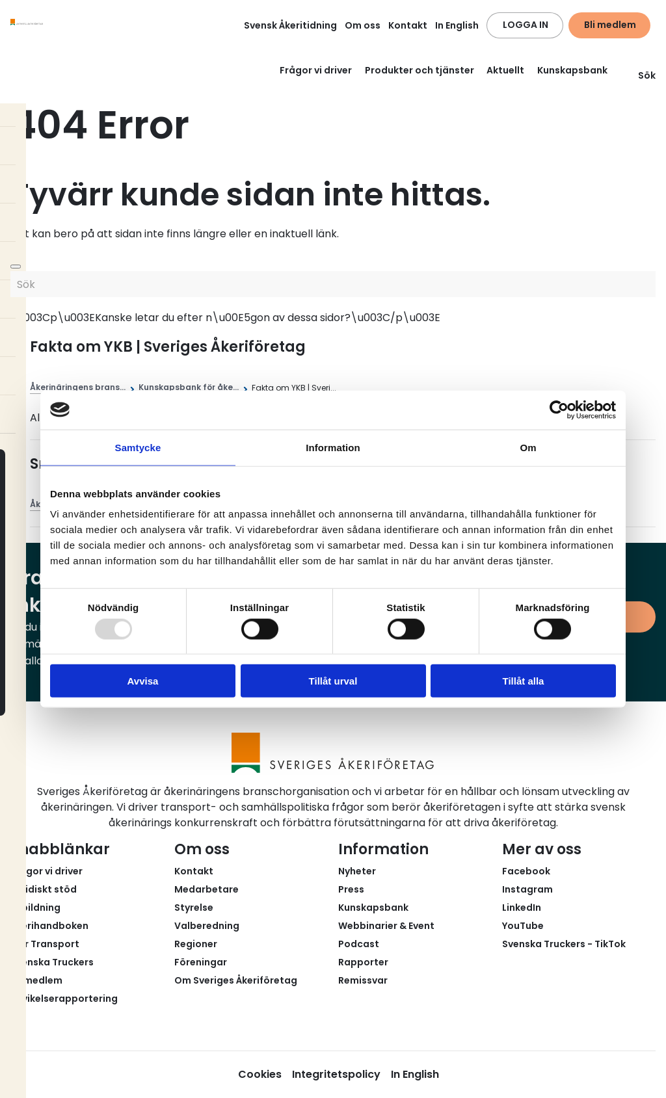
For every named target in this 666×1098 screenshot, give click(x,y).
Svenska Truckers (52, 962)
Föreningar (200, 962)
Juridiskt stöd (43, 889)
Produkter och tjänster (419, 70)
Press (351, 889)
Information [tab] (333, 446)
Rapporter (363, 962)
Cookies (260, 1074)
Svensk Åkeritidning (290, 25)
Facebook (526, 871)
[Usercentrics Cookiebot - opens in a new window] (559, 409)
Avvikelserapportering (64, 998)
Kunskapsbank (572, 70)
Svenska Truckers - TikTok (564, 943)
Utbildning (35, 907)
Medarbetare (206, 889)
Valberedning (206, 925)
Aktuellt (505, 70)
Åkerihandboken (49, 925)
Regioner (195, 943)
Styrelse (193, 907)
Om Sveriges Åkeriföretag (235, 980)
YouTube (523, 925)
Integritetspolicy (336, 1074)
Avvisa (143, 680)
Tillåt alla (523, 680)
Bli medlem (610, 24)
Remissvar (363, 980)
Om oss (362, 25)
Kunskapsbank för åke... (189, 387)
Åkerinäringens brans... (78, 387)
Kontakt (407, 25)
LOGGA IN (525, 24)
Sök (639, 75)
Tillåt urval (333, 680)
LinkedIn (521, 907)
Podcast (358, 943)
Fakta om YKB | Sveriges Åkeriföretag (168, 347)
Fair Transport (44, 943)
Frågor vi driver (316, 70)
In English (457, 25)
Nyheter (357, 871)
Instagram (527, 889)
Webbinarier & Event (386, 925)
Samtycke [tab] (138, 446)
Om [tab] (528, 446)
